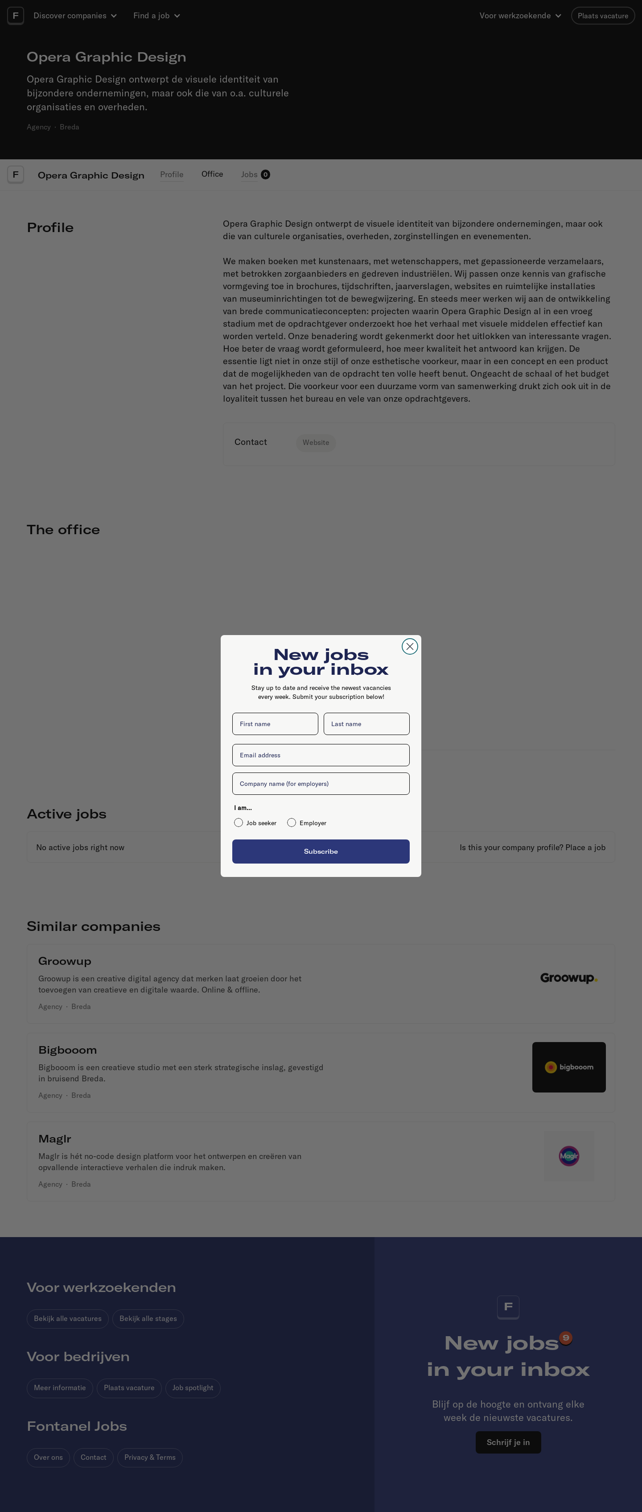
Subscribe (321, 851)
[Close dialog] (410, 646)
